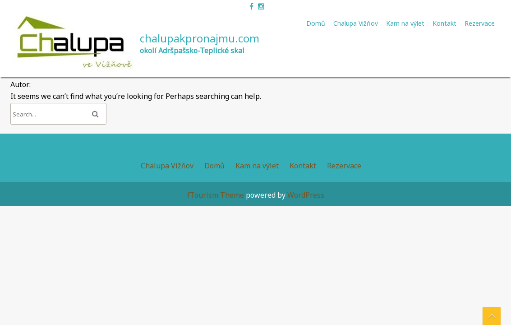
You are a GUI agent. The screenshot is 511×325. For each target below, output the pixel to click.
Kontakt (444, 23)
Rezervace (480, 23)
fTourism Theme (215, 195)
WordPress (305, 195)
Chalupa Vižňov (355, 23)
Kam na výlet (405, 23)
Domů (315, 23)
